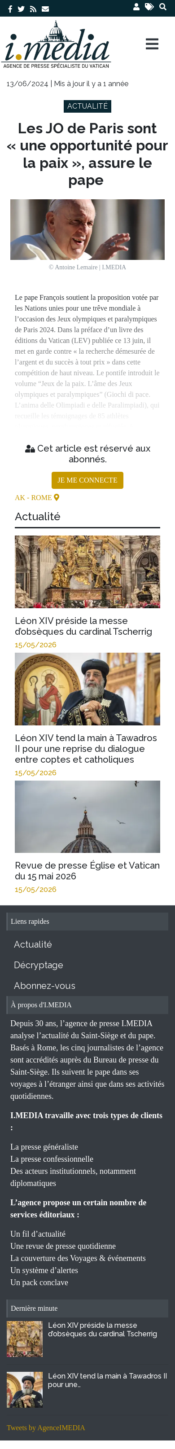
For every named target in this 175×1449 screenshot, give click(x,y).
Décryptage (38, 965)
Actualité (33, 944)
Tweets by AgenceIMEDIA (46, 1427)
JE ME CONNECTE (87, 480)
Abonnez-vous (44, 985)
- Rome (40, 497)
